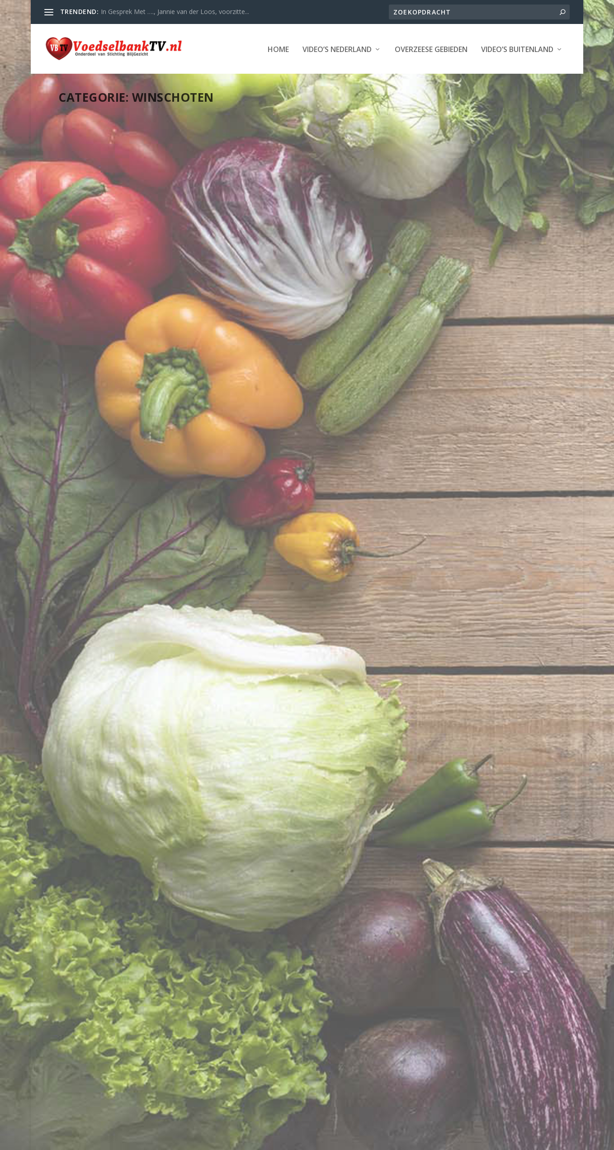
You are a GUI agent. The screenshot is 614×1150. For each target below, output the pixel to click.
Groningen (331, 743)
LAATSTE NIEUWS (177, 270)
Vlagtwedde (414, 299)
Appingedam (501, 270)
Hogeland (461, 280)
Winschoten (137, 280)
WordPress (266, 1140)
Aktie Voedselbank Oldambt (457, 593)
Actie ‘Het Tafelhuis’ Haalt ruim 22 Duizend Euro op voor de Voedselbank (466, 823)
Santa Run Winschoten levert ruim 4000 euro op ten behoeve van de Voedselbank (131, 772)
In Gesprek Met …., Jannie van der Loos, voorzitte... (175, 11)
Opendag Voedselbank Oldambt (133, 499)
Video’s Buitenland (300, 77)
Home (61, 77)
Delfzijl (407, 280)
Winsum (475, 299)
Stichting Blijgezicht (140, 1140)
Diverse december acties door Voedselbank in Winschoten (294, 724)
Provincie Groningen (93, 280)
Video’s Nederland (120, 77)
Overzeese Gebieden (214, 77)
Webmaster (97, 270)
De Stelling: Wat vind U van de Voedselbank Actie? (130, 1018)
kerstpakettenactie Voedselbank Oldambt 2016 (289, 494)
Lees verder (93, 369)
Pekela (267, 752)
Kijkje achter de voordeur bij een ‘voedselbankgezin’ (300, 243)
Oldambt (244, 752)
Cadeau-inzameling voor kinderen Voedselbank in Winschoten (119, 247)
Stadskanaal (514, 289)
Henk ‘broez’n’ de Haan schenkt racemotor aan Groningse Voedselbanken (464, 247)
